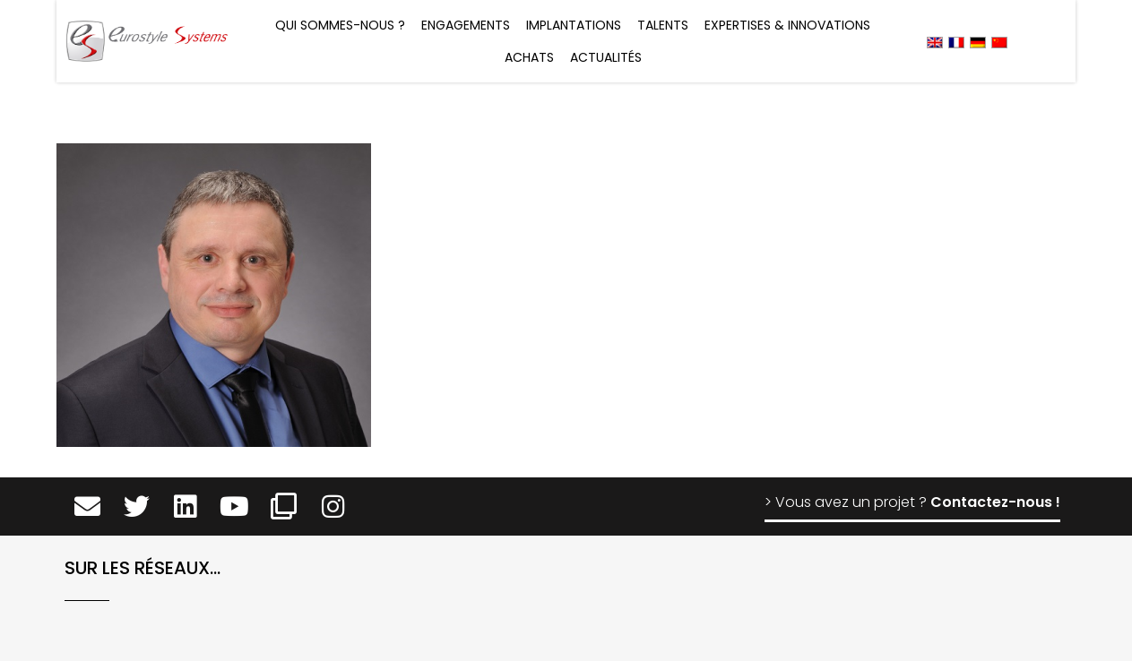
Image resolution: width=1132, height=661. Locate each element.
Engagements (465, 25)
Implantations (573, 25)
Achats (529, 57)
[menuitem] (935, 41)
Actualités (606, 57)
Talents (662, 25)
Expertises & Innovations (787, 25)
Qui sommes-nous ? (340, 25)
